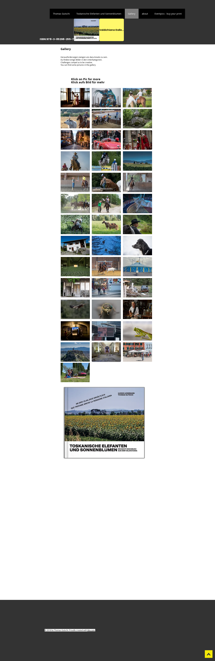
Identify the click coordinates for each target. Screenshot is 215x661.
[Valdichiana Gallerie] (111, 30)
